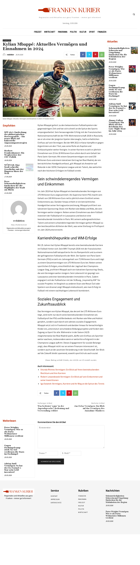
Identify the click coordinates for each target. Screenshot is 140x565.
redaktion (10, 54)
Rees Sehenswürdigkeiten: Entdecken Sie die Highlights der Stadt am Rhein (15, 185)
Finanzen (7, 40)
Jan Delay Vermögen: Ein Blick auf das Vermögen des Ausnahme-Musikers (89, 408)
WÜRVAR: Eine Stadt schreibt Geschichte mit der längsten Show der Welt (14, 169)
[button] (133, 14)
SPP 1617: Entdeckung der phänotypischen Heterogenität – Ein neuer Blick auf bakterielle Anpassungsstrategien (15, 137)
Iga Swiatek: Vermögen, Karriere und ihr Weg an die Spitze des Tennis (72, 383)
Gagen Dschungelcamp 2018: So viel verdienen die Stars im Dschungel (14, 449)
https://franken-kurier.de (19, 225)
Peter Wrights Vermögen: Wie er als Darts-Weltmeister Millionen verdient (13, 431)
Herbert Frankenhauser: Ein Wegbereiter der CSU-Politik (14, 154)
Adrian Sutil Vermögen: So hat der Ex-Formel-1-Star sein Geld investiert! (13, 467)
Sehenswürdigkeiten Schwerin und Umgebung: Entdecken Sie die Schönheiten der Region (119, 53)
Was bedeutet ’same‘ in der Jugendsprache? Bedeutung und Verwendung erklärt (53, 408)
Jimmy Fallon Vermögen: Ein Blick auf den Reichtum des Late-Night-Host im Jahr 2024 (117, 125)
